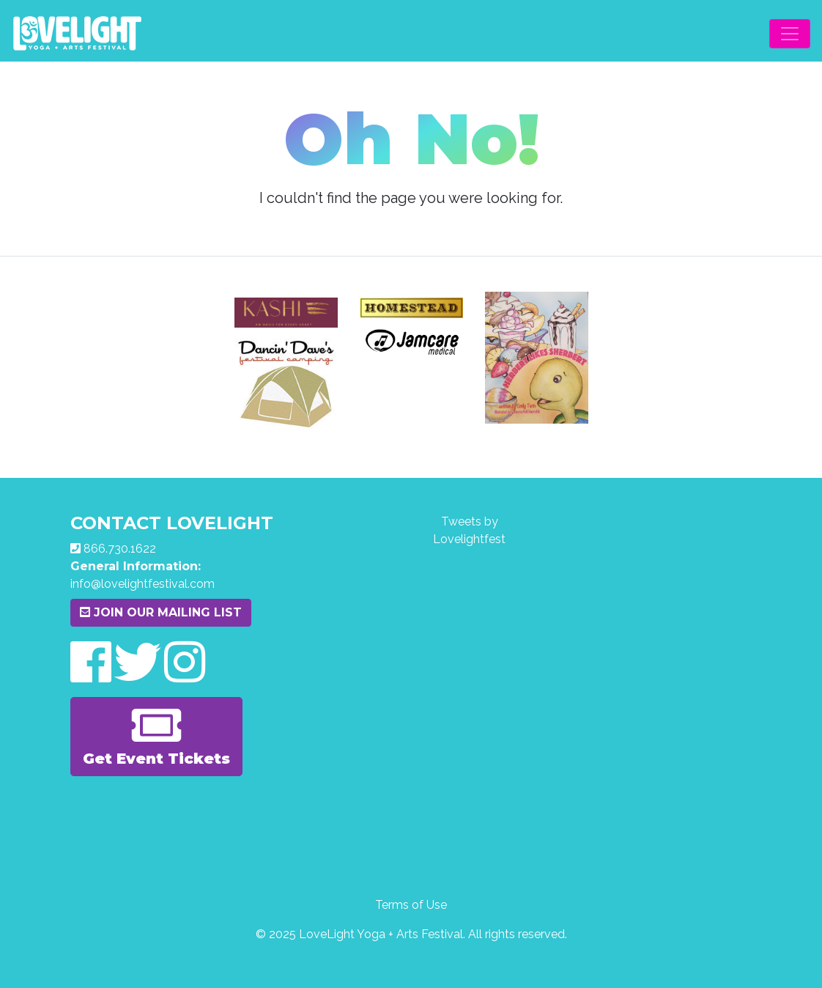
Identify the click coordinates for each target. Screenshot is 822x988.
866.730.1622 (120, 549)
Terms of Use (411, 905)
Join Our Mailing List (161, 612)
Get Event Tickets (156, 735)
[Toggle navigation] (789, 33)
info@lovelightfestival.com (142, 584)
